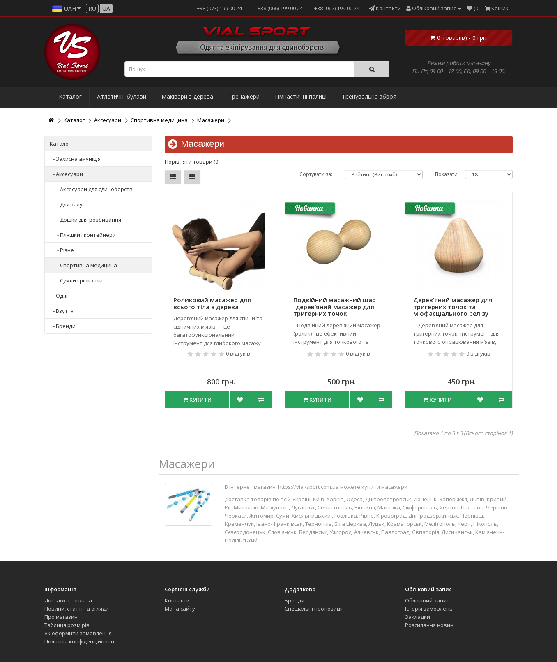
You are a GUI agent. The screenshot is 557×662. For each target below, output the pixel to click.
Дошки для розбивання (90, 219)
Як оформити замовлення (78, 633)
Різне (67, 250)
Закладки (417, 616)
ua (106, 8)
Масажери (210, 120)
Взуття (65, 311)
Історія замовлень (429, 608)
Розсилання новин (429, 625)
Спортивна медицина (159, 120)
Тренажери (244, 96)
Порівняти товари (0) (192, 161)
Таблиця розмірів (67, 625)
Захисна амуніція (78, 158)
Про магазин (61, 616)
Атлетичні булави (121, 96)
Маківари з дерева (187, 96)
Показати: (447, 174)
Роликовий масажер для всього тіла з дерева (212, 303)
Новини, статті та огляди (76, 608)
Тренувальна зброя (369, 96)
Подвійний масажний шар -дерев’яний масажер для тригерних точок (334, 306)
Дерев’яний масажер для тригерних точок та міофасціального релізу (453, 306)
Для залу (71, 204)
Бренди (66, 326)
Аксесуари (107, 120)
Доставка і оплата (68, 600)
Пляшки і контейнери (88, 234)
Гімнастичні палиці (301, 96)
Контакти (177, 600)
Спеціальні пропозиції (314, 608)
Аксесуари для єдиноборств (96, 189)
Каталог (70, 96)
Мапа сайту (180, 608)
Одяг (62, 295)
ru (92, 8)
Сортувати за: (315, 174)
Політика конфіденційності (79, 641)
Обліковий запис (427, 600)
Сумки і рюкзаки (81, 280)
